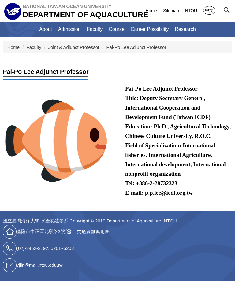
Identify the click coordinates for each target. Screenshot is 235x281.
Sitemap (171, 10)
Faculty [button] (95, 29)
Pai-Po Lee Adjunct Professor (136, 47)
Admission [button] (69, 29)
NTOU (191, 10)
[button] (228, 11)
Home (151, 10)
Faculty (34, 47)
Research (185, 29)
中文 (209, 10)
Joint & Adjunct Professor (73, 47)
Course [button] (117, 29)
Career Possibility (150, 29)
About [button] (45, 29)
